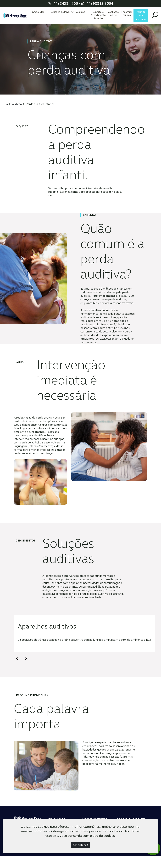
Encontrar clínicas (126, 14)
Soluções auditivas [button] (62, 12)
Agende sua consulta (141, 15)
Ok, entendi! (80, 844)
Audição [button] (82, 12)
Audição (17, 104)
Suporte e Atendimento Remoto (98, 15)
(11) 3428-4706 (63, 3)
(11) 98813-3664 (97, 3)
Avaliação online (113, 14)
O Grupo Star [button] (38, 12)
